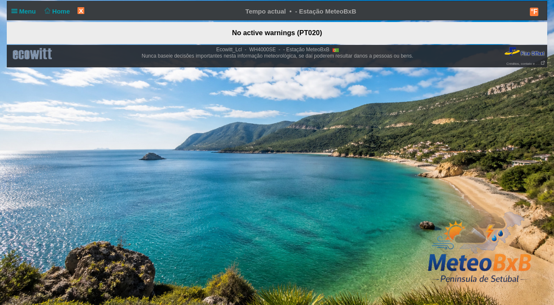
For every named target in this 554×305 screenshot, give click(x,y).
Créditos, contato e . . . (526, 64)
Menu (25, 11)
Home (56, 11)
